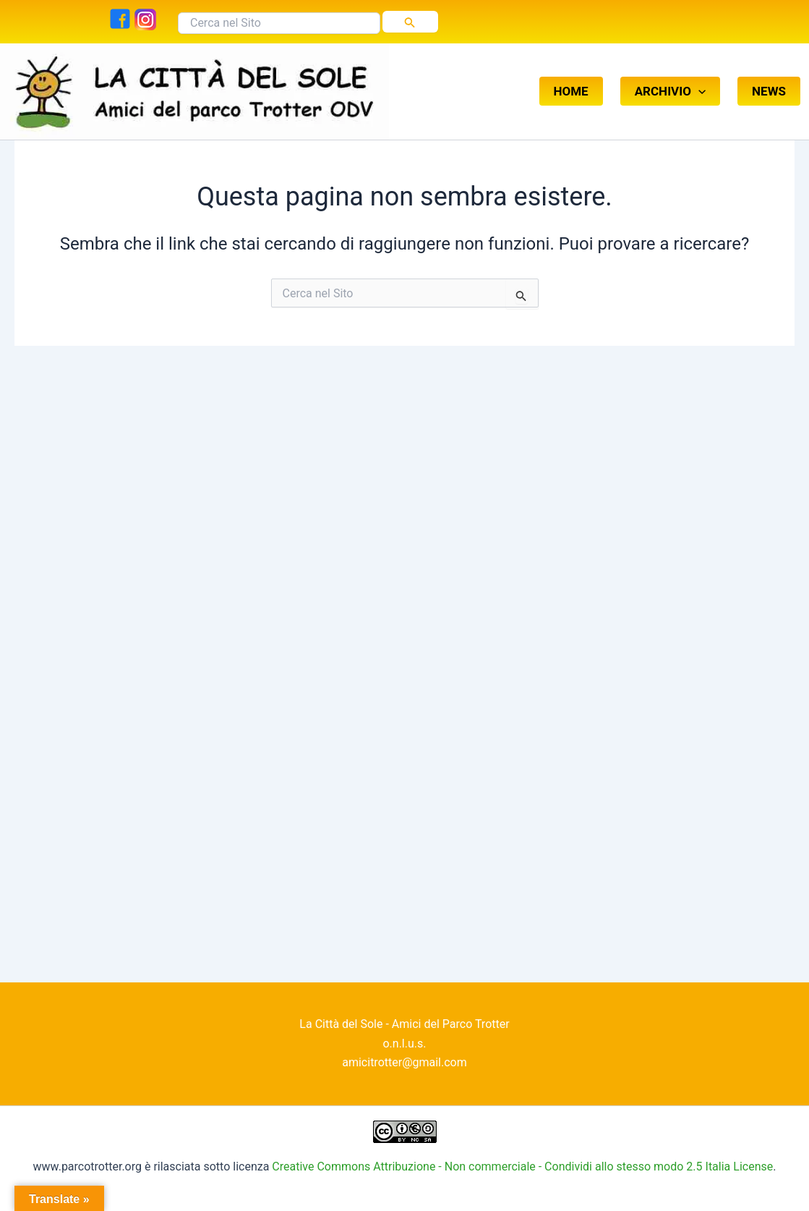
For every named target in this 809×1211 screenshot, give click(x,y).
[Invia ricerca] (409, 22)
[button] (698, 75)
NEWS (769, 75)
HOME (571, 75)
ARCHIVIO (670, 75)
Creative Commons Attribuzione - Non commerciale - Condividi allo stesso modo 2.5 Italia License (522, 1166)
